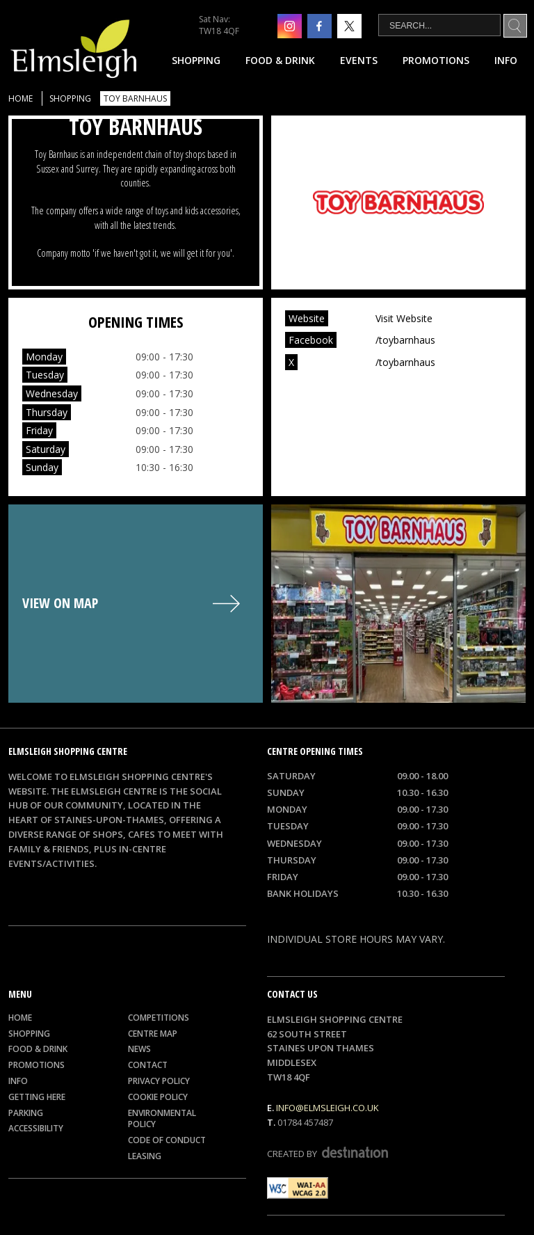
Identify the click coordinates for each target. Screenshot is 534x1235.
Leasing (144, 1156)
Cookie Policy (158, 1097)
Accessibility (35, 1128)
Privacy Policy (159, 1081)
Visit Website (403, 318)
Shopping (196, 60)
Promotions (436, 60)
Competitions (158, 1017)
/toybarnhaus (405, 339)
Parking (25, 1113)
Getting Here (36, 1097)
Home (20, 98)
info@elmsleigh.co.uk (327, 1107)
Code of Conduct (167, 1140)
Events (359, 60)
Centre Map (152, 1033)
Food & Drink (280, 60)
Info (505, 60)
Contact (148, 1065)
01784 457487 (305, 1122)
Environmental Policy (162, 1119)
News (139, 1049)
